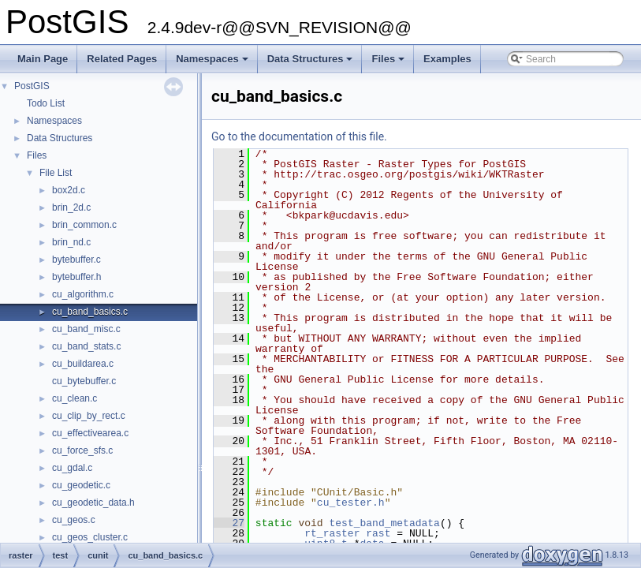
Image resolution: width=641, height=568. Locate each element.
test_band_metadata (384, 523)
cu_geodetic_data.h (93, 502)
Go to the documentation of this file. (299, 136)
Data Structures (311, 63)
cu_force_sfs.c (82, 450)
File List (55, 172)
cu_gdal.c (72, 467)
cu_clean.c (74, 398)
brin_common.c (84, 224)
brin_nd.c (71, 242)
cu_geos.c (73, 519)
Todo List (46, 103)
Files (389, 63)
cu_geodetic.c (81, 485)
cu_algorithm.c (83, 294)
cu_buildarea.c (83, 363)
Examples (447, 59)
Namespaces (213, 63)
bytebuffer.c (76, 259)
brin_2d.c (71, 207)
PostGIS (32, 86)
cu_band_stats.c (86, 346)
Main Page (42, 59)
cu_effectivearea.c (90, 433)
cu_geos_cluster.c (90, 537)
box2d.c (68, 190)
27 (229, 523)
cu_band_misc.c (86, 328)
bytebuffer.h (77, 276)
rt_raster (332, 533)
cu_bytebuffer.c (84, 381)
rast (378, 533)
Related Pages (122, 59)
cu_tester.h (351, 502)
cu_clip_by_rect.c (88, 415)
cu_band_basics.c (90, 311)
